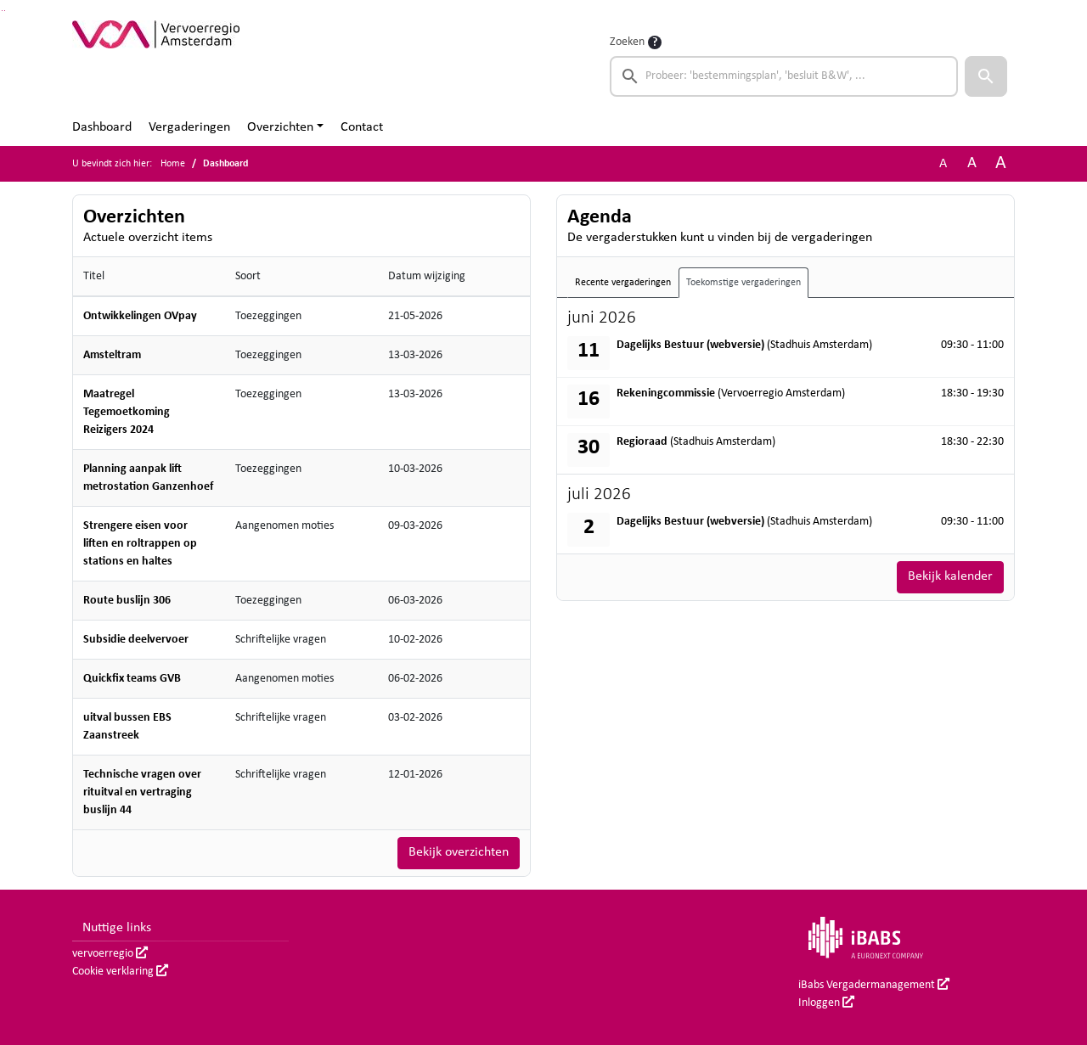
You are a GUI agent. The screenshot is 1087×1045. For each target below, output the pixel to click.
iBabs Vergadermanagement (873, 985)
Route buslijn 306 (127, 600)
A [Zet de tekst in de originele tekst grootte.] (943, 164)
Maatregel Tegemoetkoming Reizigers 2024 (126, 412)
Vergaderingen (189, 127)
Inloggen (826, 1003)
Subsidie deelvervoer (136, 639)
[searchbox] (784, 76)
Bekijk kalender (950, 577)
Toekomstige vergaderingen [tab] (743, 283)
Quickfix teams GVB (132, 678)
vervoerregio (110, 953)
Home (173, 164)
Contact (362, 127)
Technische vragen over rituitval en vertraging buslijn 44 (142, 792)
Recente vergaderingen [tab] (623, 283)
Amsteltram (112, 355)
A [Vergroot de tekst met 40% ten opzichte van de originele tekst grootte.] (1000, 163)
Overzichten (280, 127)
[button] (986, 76)
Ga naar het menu (4, 10)
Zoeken (627, 42)
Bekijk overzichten (458, 853)
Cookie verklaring (120, 971)
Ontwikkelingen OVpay (140, 316)
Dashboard (102, 127)
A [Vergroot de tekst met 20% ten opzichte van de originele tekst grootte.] (972, 163)
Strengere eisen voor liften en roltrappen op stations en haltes (140, 544)
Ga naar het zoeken (2, 10)
